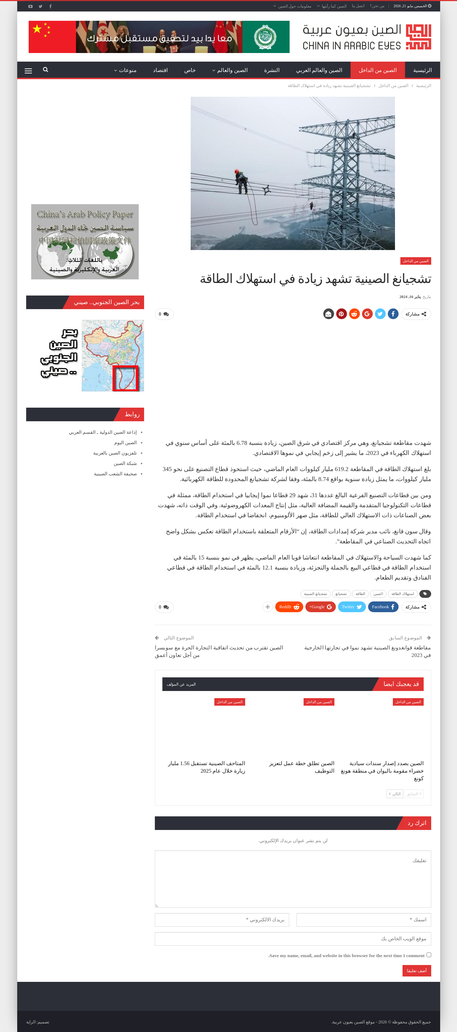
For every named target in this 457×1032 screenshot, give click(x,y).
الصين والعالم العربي (319, 70)
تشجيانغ (341, 593)
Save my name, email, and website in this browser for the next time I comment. (346, 954)
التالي (395, 792)
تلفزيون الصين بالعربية (115, 453)
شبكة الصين (125, 463)
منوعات (128, 70)
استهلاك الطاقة (402, 593)
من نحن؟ (377, 6)
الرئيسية (422, 70)
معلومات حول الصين (295, 6)
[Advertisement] (293, 376)
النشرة (272, 70)
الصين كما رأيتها (334, 6)
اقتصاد (160, 70)
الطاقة (361, 593)
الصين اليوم (125, 442)
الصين (378, 593)
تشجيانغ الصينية (315, 593)
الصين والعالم (232, 70)
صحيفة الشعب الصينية (115, 473)
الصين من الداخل (378, 70)
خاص (190, 70)
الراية (30, 1020)
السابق (414, 792)
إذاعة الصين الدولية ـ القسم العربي (103, 432)
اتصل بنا (358, 6)
